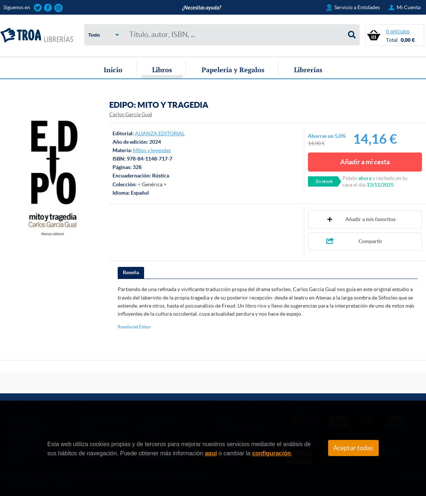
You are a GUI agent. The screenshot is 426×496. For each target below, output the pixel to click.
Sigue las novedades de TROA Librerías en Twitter (38, 8)
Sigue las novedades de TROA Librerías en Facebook (48, 8)
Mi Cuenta (409, 7)
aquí (211, 453)
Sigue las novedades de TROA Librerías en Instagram (58, 8)
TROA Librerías (36, 35)
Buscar (352, 34)
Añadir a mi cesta (365, 162)
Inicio (113, 69)
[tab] (131, 273)
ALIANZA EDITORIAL (160, 133)
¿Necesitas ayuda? (201, 8)
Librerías (308, 69)
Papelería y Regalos (233, 69)
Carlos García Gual (130, 114)
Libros (162, 69)
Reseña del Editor (134, 326)
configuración (271, 453)
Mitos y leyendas (152, 150)
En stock (324, 181)
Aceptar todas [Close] (353, 448)
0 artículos (398, 31)
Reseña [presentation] (131, 272)
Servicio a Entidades (357, 7)
